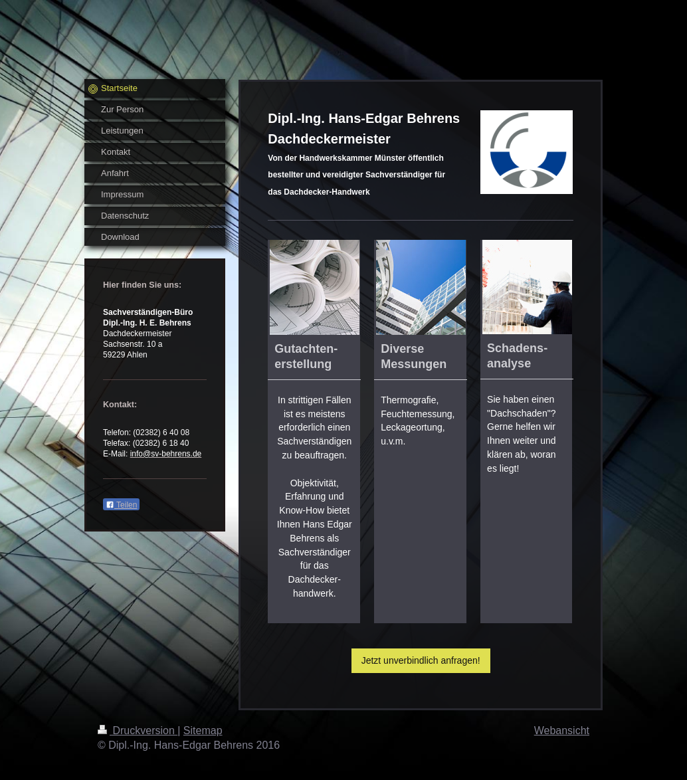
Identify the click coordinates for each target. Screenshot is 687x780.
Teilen (121, 505)
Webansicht (561, 730)
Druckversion (137, 730)
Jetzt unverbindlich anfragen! (420, 660)
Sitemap (203, 730)
